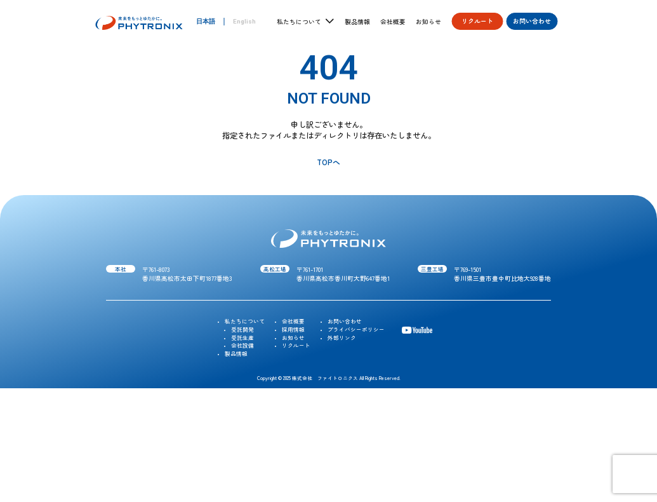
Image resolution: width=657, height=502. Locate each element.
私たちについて (245, 321)
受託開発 (242, 329)
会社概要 (393, 21)
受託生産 (242, 337)
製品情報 (357, 21)
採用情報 (293, 329)
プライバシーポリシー (356, 329)
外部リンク (342, 337)
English (244, 21)
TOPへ (328, 161)
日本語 (205, 21)
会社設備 (242, 345)
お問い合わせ (532, 21)
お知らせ (428, 21)
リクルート (477, 21)
